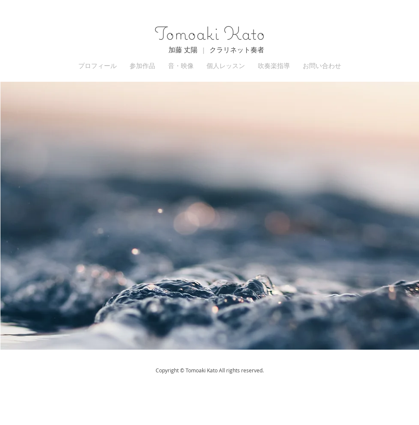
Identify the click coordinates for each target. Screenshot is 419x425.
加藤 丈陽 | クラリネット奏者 (216, 49)
